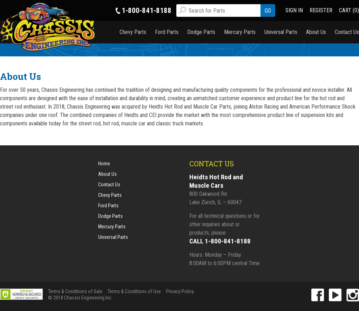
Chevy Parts (133, 32)
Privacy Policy (180, 291)
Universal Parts (280, 32)
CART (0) (349, 10)
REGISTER (321, 10)
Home (104, 163)
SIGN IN (294, 10)
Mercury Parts (240, 32)
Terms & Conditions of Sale (75, 291)
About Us (316, 32)
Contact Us (347, 32)
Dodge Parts (201, 32)
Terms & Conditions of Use (134, 291)
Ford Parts (166, 32)
